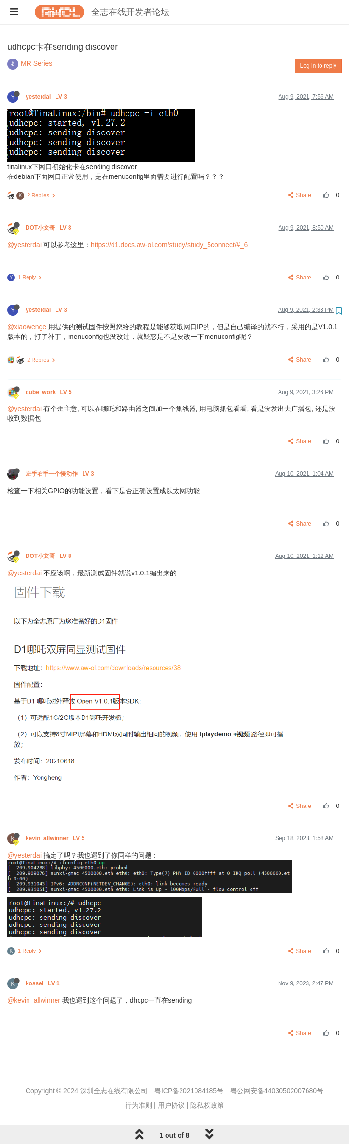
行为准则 (138, 1105)
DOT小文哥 (49, 227)
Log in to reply (318, 65)
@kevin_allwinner (33, 1000)
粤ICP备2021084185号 (188, 1091)
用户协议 (171, 1105)
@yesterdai (24, 245)
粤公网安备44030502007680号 (276, 1091)
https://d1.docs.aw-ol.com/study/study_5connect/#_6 (169, 245)
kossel (43, 983)
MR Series (36, 63)
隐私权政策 (207, 1105)
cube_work (49, 392)
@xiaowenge (26, 327)
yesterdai (47, 96)
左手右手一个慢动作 (61, 473)
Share (300, 195)
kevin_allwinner (56, 838)
